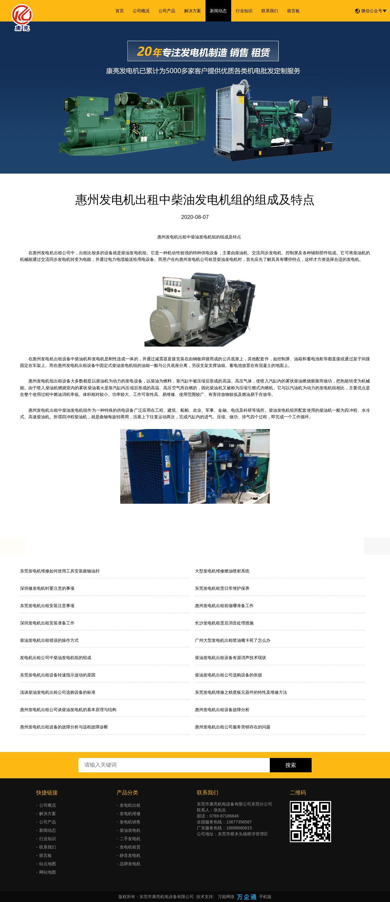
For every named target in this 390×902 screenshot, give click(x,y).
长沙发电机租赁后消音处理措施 (224, 623)
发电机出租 (130, 805)
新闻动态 (218, 10)
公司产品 (167, 10)
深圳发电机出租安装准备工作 (47, 623)
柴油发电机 (130, 830)
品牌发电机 (130, 863)
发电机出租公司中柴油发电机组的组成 (55, 657)
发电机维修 (130, 813)
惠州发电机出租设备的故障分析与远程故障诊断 (64, 727)
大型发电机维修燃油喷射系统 (222, 571)
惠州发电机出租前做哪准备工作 (224, 605)
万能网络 (226, 896)
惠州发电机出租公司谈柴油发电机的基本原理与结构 (68, 709)
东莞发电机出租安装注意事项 (47, 605)
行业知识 (244, 10)
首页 (119, 10)
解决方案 (192, 10)
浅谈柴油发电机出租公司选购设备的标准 (57, 692)
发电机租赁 (130, 847)
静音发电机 (130, 855)
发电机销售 (130, 822)
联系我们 (269, 10)
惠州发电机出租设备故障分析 (222, 709)
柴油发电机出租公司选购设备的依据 (228, 675)
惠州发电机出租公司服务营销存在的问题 (232, 727)
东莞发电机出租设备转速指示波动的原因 (57, 675)
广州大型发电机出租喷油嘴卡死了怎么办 (232, 640)
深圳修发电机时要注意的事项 (47, 588)
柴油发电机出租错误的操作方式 (49, 640)
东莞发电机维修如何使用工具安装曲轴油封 (60, 571)
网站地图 (47, 872)
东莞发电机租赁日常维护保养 (222, 588)
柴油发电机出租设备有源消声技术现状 (230, 657)
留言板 (293, 10)
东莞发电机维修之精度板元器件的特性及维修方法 (241, 692)
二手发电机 (130, 838)
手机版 (265, 896)
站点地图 (47, 863)
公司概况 (141, 10)
